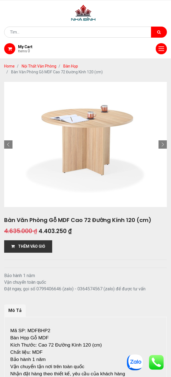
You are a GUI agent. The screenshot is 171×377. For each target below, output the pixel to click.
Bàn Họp (70, 66)
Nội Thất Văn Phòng (39, 66)
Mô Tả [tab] (15, 310)
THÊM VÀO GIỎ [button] (28, 246)
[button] (8, 144)
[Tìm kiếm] (159, 32)
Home (9, 66)
